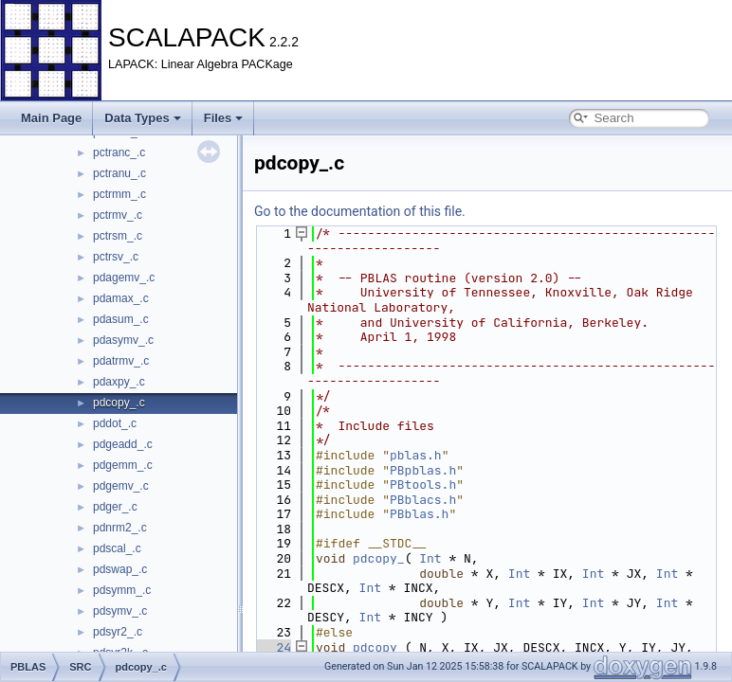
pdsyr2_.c (117, 631)
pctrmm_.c (119, 194)
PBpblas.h (423, 470)
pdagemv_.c (124, 277)
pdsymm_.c (122, 590)
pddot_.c (115, 423)
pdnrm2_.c (120, 527)
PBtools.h (423, 484)
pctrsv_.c (115, 256)
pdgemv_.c (121, 486)
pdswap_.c (120, 569)
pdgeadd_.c (123, 444)
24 (272, 647)
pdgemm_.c (123, 465)
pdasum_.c (121, 319)
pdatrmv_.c (121, 361)
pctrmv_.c (117, 215)
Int (430, 558)
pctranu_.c (119, 173)
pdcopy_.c (119, 402)
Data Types (142, 118)
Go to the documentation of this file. (360, 211)
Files (224, 118)
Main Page (51, 118)
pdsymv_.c (120, 611)
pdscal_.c (117, 548)
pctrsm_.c (117, 235)
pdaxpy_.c (119, 381)
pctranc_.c (119, 152)
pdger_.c (115, 506)
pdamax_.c (121, 298)
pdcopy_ (379, 558)
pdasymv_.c (123, 340)
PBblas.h (419, 514)
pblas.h (416, 455)
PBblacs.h (423, 500)
